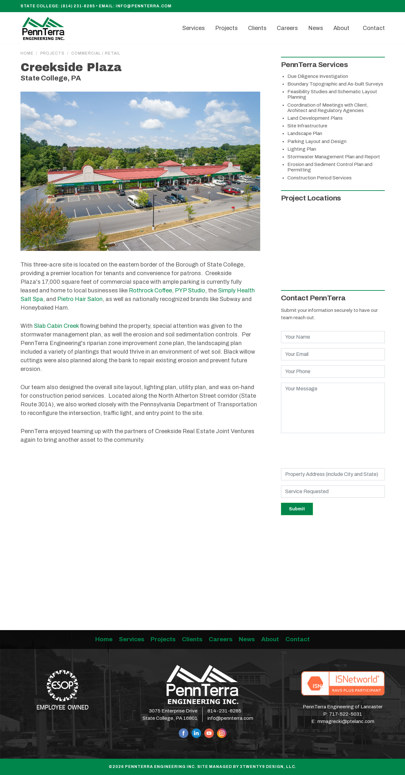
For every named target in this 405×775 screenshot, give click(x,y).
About (270, 639)
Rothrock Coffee (150, 290)
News (247, 639)
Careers (220, 639)
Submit (297, 509)
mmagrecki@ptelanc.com (345, 721)
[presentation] (329, 450)
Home (27, 53)
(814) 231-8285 (78, 6)
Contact (297, 639)
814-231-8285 (224, 710)
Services (131, 639)
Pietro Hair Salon (80, 299)
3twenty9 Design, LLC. (268, 766)
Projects (52, 53)
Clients (192, 639)
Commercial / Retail (95, 53)
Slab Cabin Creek (56, 326)
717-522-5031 (345, 714)
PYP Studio (190, 290)
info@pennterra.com (144, 6)
